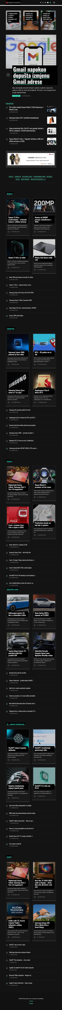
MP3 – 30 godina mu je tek (43, 353)
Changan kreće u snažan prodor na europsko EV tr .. (22, 711)
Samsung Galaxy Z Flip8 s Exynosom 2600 (20, 300)
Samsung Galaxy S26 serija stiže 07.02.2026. (21, 292)
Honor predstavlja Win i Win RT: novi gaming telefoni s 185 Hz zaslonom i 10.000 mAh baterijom (26, 129)
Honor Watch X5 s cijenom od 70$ (18, 545)
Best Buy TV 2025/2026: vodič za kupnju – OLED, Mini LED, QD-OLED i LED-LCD (43, 883)
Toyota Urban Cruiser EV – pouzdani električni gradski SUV (17, 653)
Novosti (11, 176)
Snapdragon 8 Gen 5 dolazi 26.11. (42, 391)
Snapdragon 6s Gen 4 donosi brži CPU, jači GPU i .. (22, 417)
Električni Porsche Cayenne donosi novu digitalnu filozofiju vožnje (44, 653)
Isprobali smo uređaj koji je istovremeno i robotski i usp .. (30, 16)
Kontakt (31, 1003)
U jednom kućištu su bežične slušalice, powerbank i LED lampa (12, 17)
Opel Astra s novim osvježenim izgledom (19, 688)
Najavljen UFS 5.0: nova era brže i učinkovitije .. (21, 440)
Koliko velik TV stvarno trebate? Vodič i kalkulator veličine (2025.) (16, 923)
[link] (14, 20)
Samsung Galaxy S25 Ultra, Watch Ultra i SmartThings (42, 925)
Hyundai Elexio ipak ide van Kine (17, 673)
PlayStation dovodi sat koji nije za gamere (43, 524)
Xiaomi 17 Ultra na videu (17, 257)
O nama (31, 1001)
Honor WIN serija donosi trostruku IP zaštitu (21, 277)
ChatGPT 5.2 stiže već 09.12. (42, 787)
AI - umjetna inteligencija (15, 724)
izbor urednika (25, 179)
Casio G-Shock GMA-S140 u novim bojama (20, 568)
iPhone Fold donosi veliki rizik (43, 258)
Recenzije (49, 176)
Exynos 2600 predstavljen (16, 315)
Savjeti (18, 179)
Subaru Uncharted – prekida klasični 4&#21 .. (21, 680)
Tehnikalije (18, 176)
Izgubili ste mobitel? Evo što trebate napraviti (21, 967)
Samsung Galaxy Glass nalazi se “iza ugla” (16, 391)
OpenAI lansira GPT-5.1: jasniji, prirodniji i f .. (21, 836)
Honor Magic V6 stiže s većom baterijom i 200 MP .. (23, 308)
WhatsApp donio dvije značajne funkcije (19, 952)
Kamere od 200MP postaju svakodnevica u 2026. (43, 219)
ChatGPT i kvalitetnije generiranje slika (42, 748)
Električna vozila (27, 176)
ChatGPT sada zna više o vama (17, 945)
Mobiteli (9, 193)
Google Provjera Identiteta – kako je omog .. (21, 983)
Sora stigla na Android (15, 844)
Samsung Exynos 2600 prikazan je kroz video (16, 353)
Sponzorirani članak (39, 176)
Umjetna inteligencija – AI (38, 179)
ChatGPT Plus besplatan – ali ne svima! (19, 960)
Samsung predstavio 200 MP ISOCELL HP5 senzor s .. (23, 448)
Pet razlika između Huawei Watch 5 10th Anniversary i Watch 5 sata (26, 108)
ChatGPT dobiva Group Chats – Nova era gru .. (21, 821)
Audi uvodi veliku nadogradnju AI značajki (20, 805)
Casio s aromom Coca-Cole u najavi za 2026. (16, 526)
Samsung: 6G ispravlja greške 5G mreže (19, 410)
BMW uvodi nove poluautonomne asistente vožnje (22, 813)
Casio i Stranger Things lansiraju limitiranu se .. (22, 560)
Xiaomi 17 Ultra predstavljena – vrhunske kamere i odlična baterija (17, 219)
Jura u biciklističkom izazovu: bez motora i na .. (21, 583)
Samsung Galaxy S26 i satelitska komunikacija (24, 117)
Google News (16, 95)
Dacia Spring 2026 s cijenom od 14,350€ (42, 614)
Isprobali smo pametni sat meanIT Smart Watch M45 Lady (47, 16)
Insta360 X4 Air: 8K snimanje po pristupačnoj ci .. (22, 575)
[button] (50, 2)
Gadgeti (9, 461)
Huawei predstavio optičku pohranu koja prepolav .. (22, 425)
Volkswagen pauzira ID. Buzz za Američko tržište (17, 614)
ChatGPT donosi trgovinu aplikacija (17, 748)
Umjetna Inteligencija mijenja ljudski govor (16, 787)
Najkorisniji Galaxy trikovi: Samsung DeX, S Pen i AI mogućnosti (16, 487)
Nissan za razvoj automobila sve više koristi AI (21, 828)
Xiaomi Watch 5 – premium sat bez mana (43, 486)
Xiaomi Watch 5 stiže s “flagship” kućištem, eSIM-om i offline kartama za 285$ (26, 140)
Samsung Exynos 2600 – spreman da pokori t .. (21, 433)
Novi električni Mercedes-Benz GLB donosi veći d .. (22, 703)
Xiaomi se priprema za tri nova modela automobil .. (22, 696)
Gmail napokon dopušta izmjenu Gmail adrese (31, 75)
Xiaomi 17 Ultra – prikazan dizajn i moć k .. (20, 285)
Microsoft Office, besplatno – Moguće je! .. (20, 975)
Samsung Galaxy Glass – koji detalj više (20, 552)
